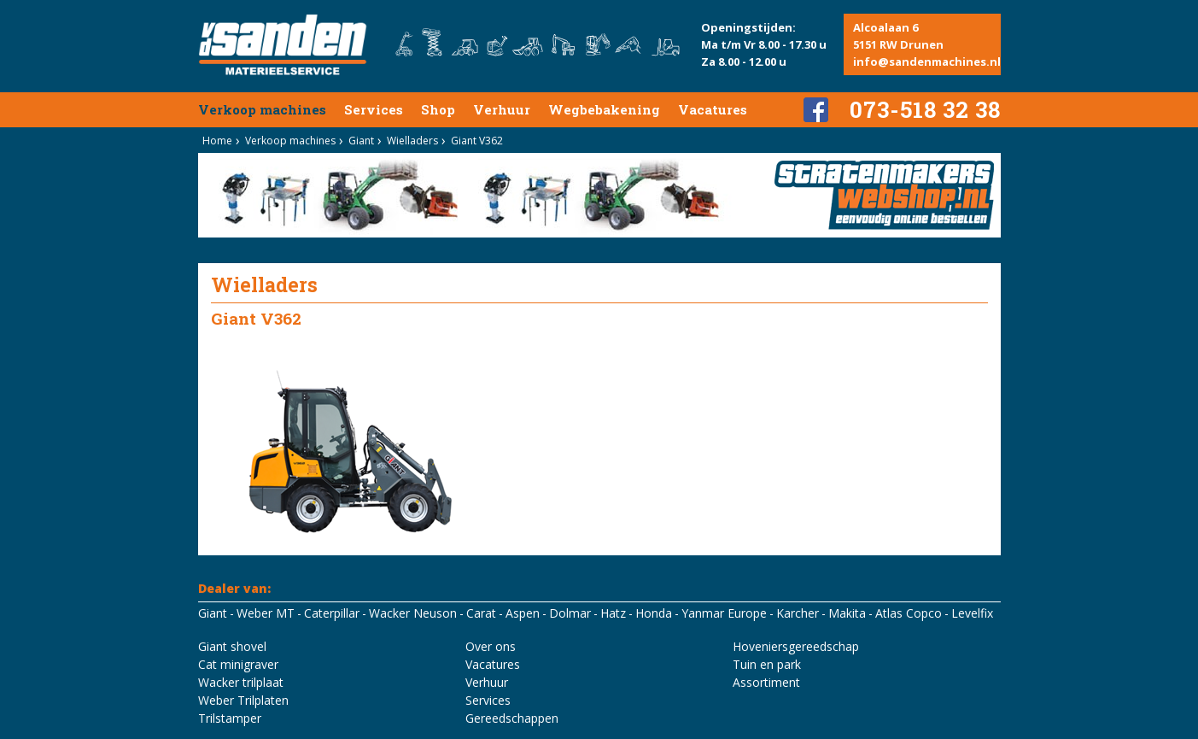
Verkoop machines (262, 109)
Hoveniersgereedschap (796, 646)
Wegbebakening (604, 109)
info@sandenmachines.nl (927, 61)
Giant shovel (232, 646)
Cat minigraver (238, 664)
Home (217, 140)
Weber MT (266, 613)
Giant (361, 140)
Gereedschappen (511, 718)
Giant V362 (477, 140)
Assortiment (766, 682)
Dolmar (570, 613)
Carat (481, 613)
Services (373, 109)
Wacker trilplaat (240, 682)
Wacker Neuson (413, 613)
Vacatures (712, 109)
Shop (438, 109)
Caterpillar (331, 613)
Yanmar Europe (724, 613)
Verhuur (501, 109)
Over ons (490, 646)
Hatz (613, 613)
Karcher (797, 613)
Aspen (522, 613)
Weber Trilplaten (243, 700)
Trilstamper (229, 718)
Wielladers (412, 140)
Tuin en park (767, 664)
